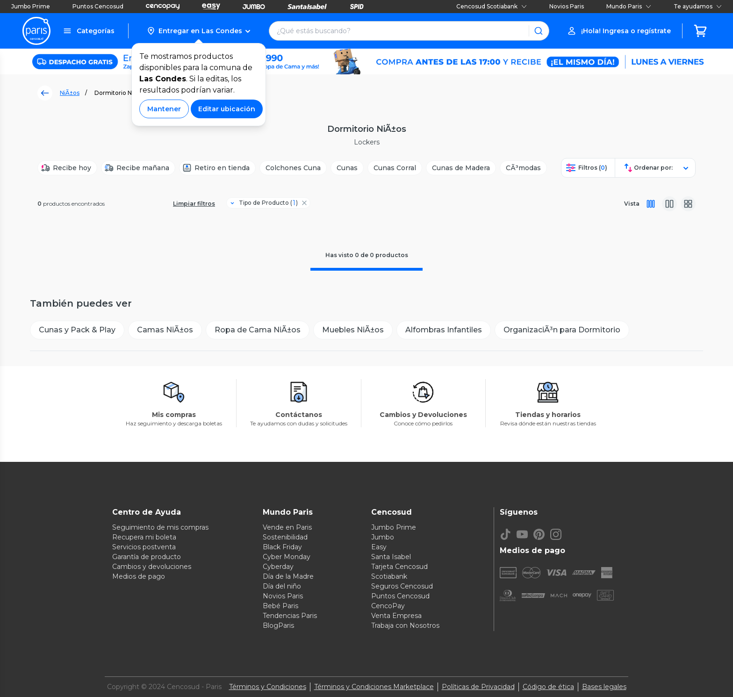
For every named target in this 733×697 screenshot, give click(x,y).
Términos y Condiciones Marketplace (374, 687)
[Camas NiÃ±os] (165, 330)
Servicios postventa (144, 547)
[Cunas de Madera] (461, 168)
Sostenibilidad (285, 537)
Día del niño (282, 586)
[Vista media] (669, 203)
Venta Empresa (396, 615)
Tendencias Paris (290, 615)
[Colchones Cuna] (293, 168)
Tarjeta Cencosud (399, 566)
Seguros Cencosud (402, 586)
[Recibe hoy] (67, 167)
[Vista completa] (650, 203)
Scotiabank (389, 576)
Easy (379, 547)
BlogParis (278, 625)
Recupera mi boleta (144, 537)
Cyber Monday (286, 557)
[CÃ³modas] (523, 168)
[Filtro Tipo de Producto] (265, 203)
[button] (198, 30)
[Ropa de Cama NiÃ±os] (257, 330)
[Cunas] (347, 168)
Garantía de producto (146, 557)
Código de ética (548, 687)
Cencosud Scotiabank (491, 6)
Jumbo (382, 537)
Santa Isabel (391, 557)
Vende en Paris (287, 527)
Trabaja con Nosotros (405, 625)
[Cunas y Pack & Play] (77, 330)
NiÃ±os (69, 92)
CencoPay (388, 606)
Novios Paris (566, 6)
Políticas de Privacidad (478, 687)
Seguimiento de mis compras (160, 527)
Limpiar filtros (194, 203)
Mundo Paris (628, 6)
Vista (632, 203)
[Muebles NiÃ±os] (353, 330)
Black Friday (282, 547)
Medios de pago (138, 576)
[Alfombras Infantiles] (443, 330)
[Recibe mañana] (138, 167)
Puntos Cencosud (97, 6)
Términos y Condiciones (267, 687)
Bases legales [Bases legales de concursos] (604, 687)
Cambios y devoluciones (151, 566)
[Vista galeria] (688, 203)
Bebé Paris (280, 606)
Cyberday (278, 566)
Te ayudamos (698, 6)
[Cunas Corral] (395, 168)
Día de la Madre (288, 576)
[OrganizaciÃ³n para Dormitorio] (562, 330)
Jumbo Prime (30, 6)
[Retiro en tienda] (217, 167)
